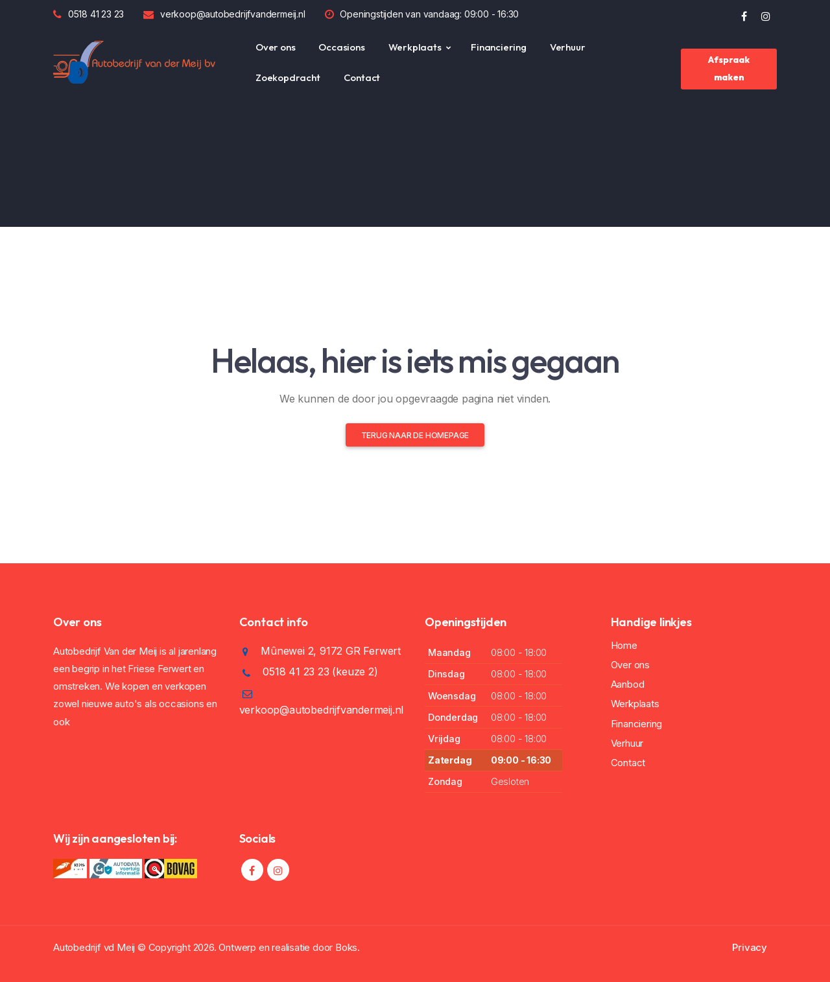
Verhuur (568, 47)
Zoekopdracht (287, 77)
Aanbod (628, 684)
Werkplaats (415, 47)
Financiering (499, 47)
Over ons (275, 47)
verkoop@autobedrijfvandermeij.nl (232, 13)
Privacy (749, 947)
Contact (362, 77)
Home (624, 645)
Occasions (341, 47)
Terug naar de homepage (415, 435)
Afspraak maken (728, 68)
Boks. (347, 947)
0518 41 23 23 (96, 13)
